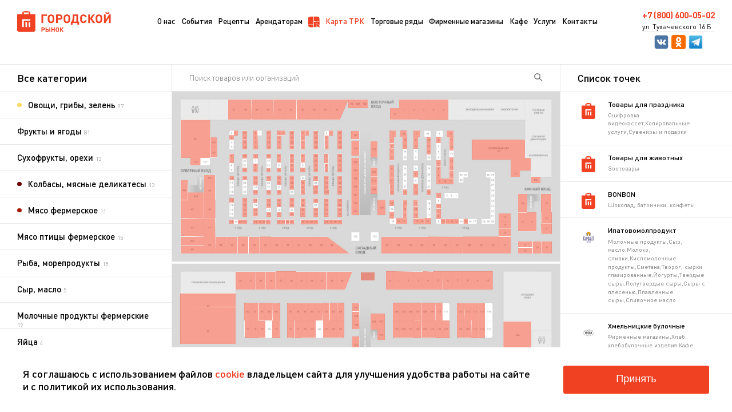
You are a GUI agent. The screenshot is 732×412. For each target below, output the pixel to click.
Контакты (580, 21)
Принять (636, 379)
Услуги (545, 21)
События (197, 21)
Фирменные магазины (466, 21)
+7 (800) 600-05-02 (678, 15)
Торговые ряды (397, 21)
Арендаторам (279, 21)
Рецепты (233, 21)
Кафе (519, 21)
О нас (166, 21)
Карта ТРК (336, 21)
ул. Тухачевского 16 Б (676, 26)
